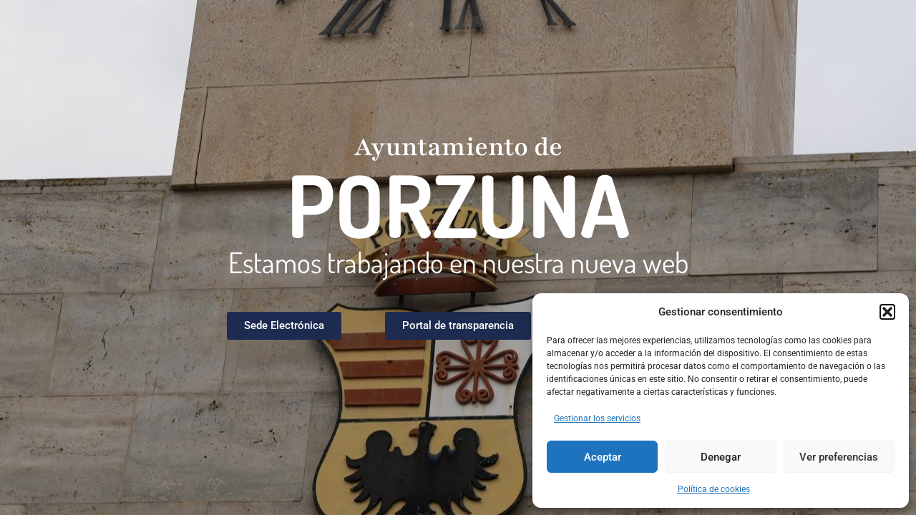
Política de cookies (714, 489)
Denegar (721, 457)
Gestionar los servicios (597, 418)
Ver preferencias (838, 457)
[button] (887, 312)
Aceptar (602, 457)
